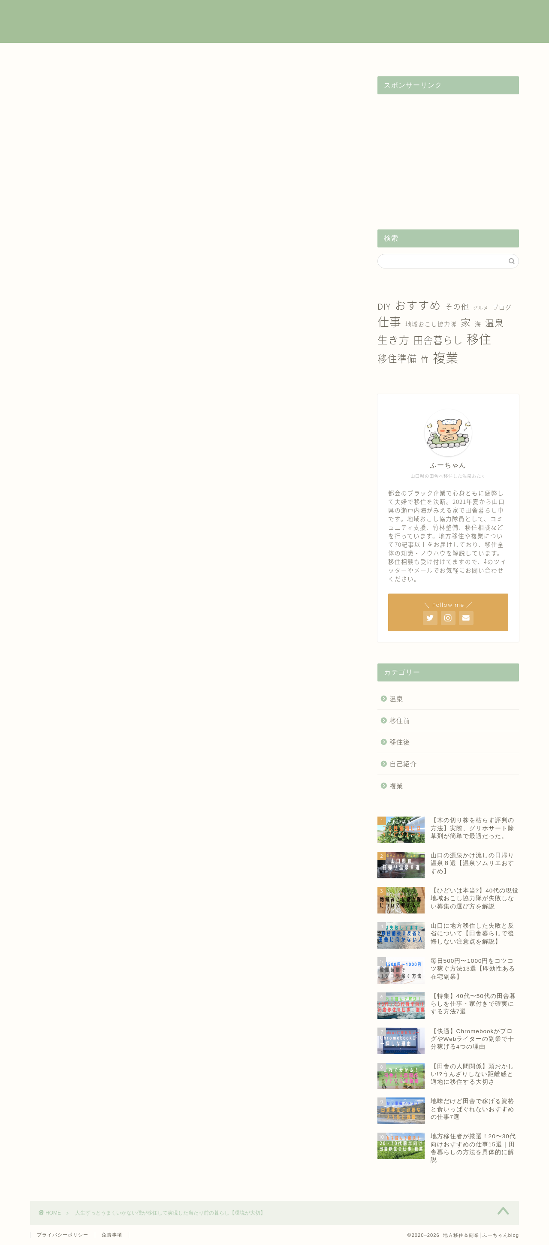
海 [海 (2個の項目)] (478, 324)
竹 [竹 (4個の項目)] (425, 359)
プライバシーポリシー (62, 1234)
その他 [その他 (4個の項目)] (457, 306)
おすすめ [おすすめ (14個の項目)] (418, 304)
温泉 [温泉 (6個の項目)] (494, 322)
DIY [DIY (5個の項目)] (384, 306)
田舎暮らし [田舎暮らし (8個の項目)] (438, 340)
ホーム (65, 54)
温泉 (344, 54)
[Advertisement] (448, 154)
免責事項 (112, 1234)
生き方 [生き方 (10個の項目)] (393, 339)
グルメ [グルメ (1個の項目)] (481, 307)
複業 (135, 54)
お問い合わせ (484, 54)
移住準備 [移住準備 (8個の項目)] (397, 358)
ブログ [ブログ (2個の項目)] (502, 307)
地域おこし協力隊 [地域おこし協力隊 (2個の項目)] (431, 324)
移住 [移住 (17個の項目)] (479, 339)
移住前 (205, 54)
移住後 (274, 54)
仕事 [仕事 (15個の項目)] (389, 321)
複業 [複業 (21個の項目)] (446, 357)
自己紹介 (414, 54)
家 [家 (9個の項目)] (466, 322)
